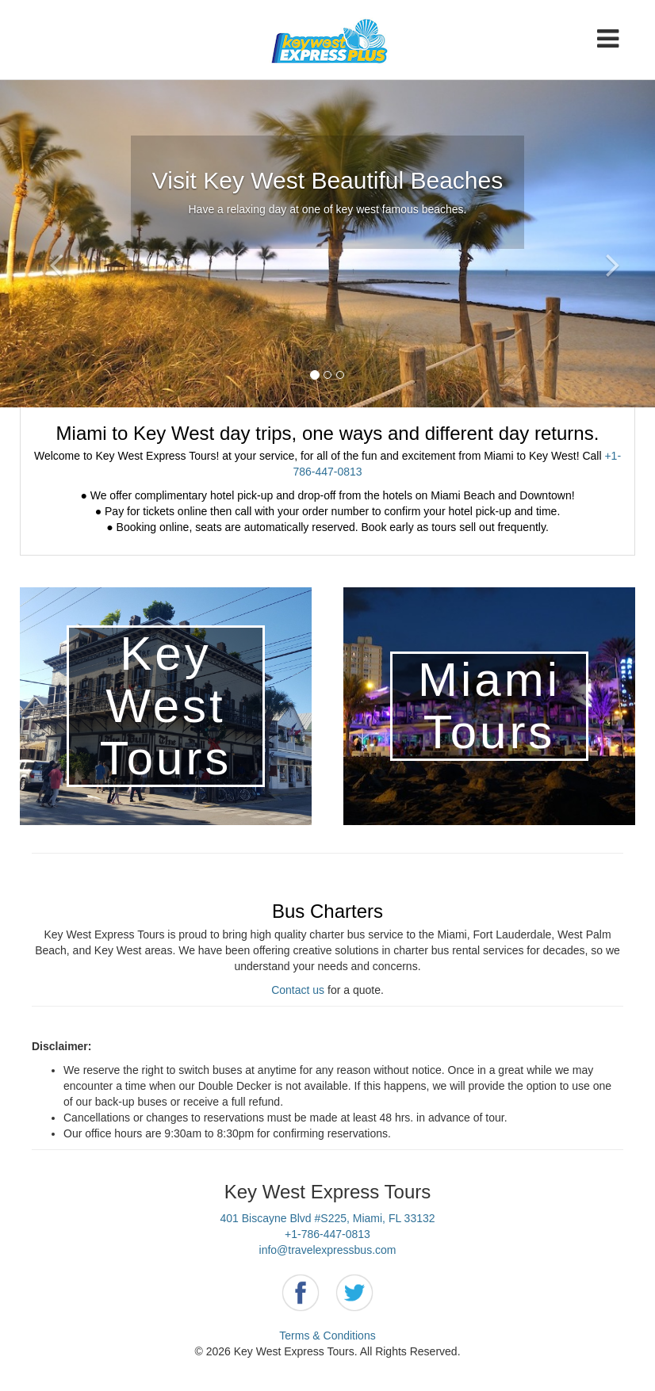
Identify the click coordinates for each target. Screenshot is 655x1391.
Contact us (297, 990)
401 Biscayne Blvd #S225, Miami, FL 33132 (327, 1218)
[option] (327, 243)
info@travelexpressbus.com (327, 1250)
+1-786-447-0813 (327, 1234)
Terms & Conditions (327, 1335)
